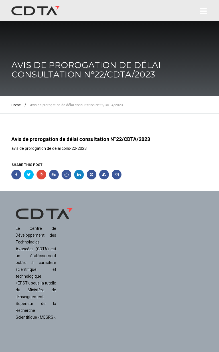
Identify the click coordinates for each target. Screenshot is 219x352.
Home (16, 105)
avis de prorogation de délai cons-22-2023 (49, 148)
